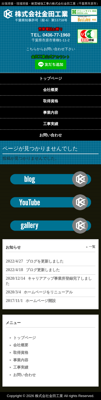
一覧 (92, 246)
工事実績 (20, 367)
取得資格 (20, 352)
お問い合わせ (24, 375)
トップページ (24, 338)
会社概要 (20, 345)
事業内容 (20, 360)
